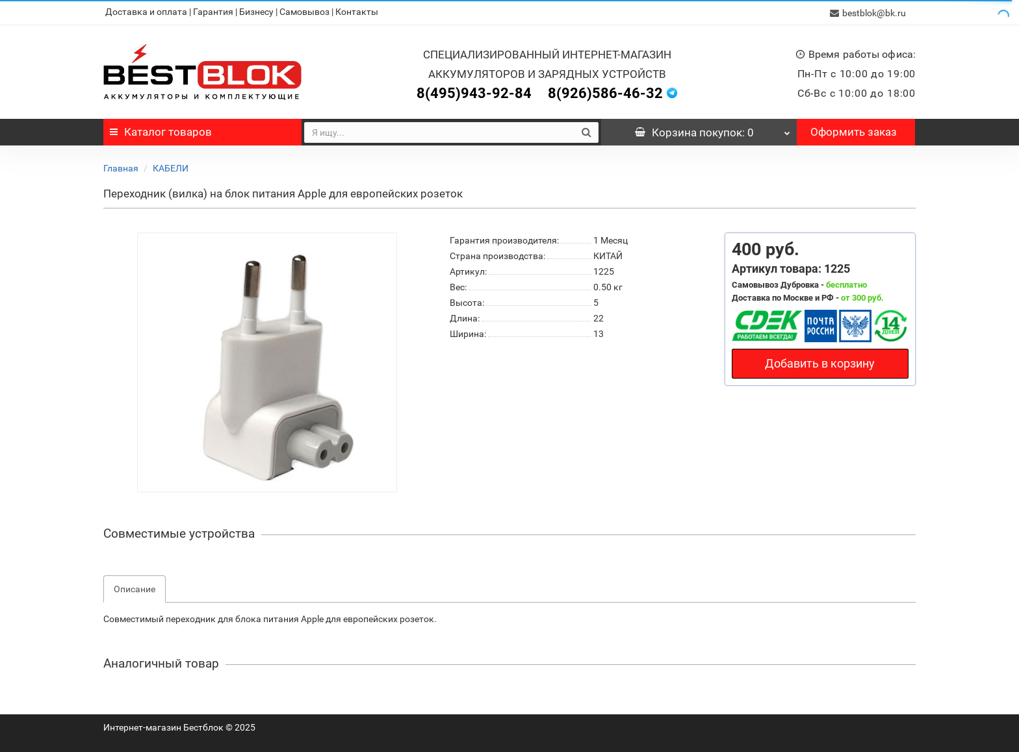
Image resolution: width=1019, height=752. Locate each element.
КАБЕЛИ (170, 167)
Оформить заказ (853, 130)
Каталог (161, 130)
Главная (120, 167)
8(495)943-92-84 (474, 92)
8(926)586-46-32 (605, 92)
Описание (134, 588)
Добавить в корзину (820, 362)
